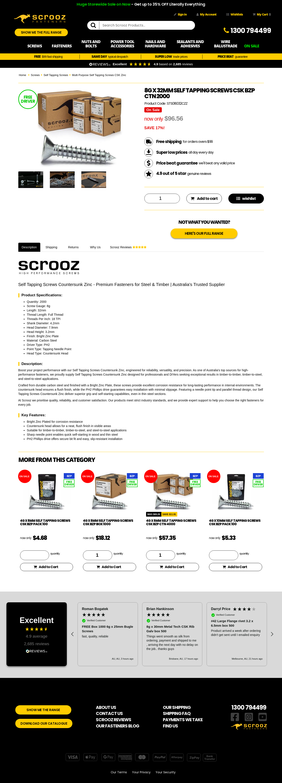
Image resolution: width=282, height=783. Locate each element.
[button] (72, 634)
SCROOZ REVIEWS (113, 720)
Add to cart (204, 198)
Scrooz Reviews (128, 247)
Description (29, 247)
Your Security (166, 772)
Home (22, 75)
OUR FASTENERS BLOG (117, 726)
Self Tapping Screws (56, 75)
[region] (172, 634)
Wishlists (234, 14)
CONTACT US (109, 713)
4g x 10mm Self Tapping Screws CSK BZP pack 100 (234, 522)
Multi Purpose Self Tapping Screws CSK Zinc (99, 75)
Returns (73, 247)
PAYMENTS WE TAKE (183, 720)
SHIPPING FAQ (176, 713)
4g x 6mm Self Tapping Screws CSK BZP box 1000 (108, 522)
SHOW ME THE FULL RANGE (41, 32)
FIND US (170, 726)
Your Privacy (141, 772)
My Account (206, 14)
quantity (55, 553)
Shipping (51, 247)
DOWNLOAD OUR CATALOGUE (43, 723)
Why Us (95, 247)
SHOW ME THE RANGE (43, 710)
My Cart (261, 14)
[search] (95, 25)
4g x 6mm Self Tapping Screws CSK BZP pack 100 (45, 522)
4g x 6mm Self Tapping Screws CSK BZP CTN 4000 (171, 522)
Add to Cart (46, 566)
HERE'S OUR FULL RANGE (204, 233)
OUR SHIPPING (177, 707)
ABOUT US (106, 707)
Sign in (180, 14)
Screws (35, 75)
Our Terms (119, 772)
